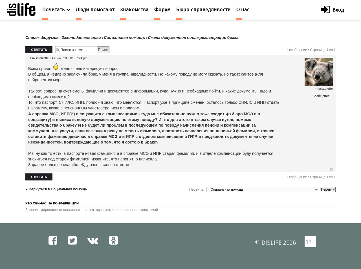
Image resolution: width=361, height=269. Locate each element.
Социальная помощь (124, 37)
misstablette (40, 58)
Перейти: (196, 189)
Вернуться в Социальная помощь (58, 189)
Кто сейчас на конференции (52, 203)
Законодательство (81, 37)
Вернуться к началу (331, 169)
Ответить (38, 49)
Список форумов (42, 37)
